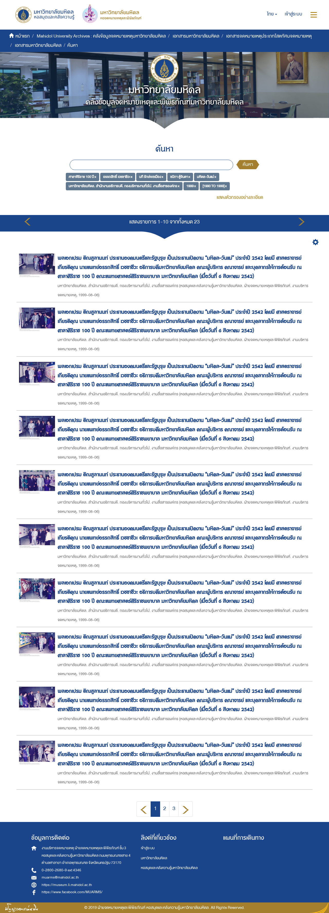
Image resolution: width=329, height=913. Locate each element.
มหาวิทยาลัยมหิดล (154, 858)
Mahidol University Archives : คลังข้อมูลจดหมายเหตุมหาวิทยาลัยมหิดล (101, 36)
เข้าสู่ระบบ (147, 848)
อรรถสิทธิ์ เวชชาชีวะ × (117, 177)
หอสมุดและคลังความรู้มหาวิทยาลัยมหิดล (169, 868)
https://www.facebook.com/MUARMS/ (72, 892)
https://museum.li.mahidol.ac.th (67, 885)
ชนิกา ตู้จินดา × (180, 177)
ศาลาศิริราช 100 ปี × (82, 177)
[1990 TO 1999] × (215, 186)
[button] (272, 14)
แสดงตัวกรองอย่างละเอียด (240, 197)
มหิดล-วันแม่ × (206, 177)
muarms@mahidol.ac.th (60, 877)
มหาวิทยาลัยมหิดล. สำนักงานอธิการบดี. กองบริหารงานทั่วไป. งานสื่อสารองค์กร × (124, 186)
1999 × (191, 186)
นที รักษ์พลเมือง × (151, 177)
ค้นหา (248, 164)
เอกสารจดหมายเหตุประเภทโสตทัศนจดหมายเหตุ (269, 36)
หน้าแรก (22, 36)
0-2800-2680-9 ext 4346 (61, 870)
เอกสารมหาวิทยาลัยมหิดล (196, 36)
